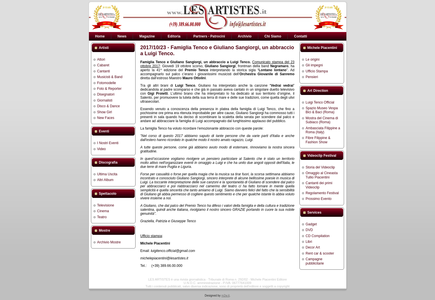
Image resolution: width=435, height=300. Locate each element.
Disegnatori (106, 94)
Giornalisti (104, 100)
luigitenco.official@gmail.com (173, 251)
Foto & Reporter (109, 89)
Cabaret (103, 65)
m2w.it (225, 295)
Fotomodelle (106, 83)
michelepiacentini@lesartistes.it (164, 258)
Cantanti (103, 71)
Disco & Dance (108, 106)
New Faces (105, 118)
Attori (101, 59)
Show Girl (104, 112)
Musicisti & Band (110, 77)
